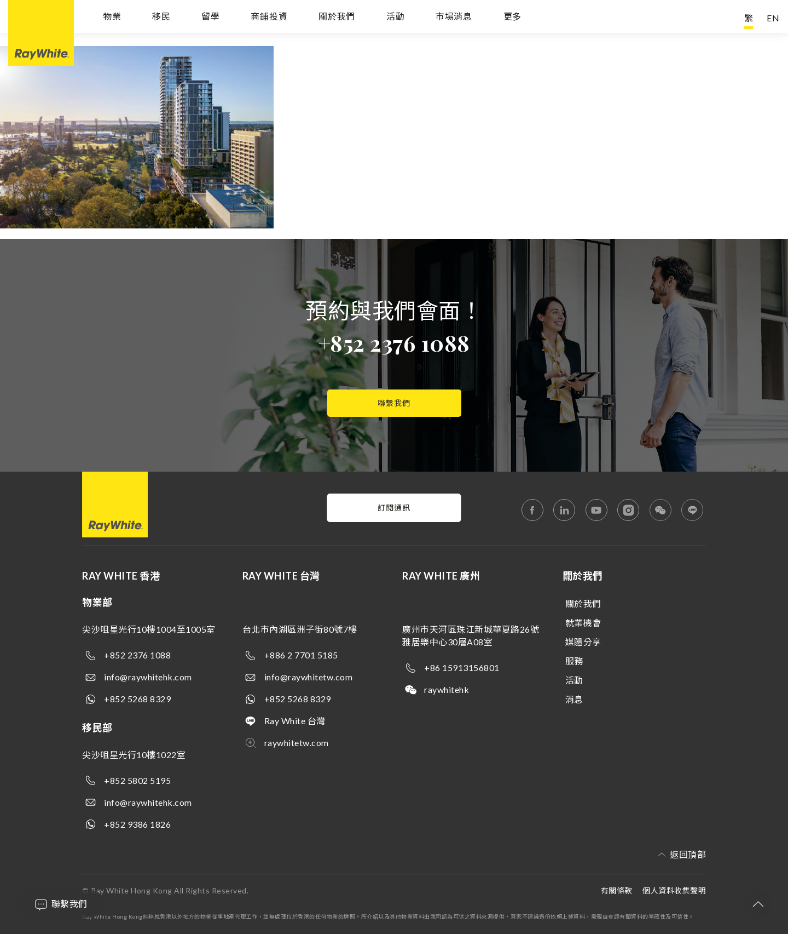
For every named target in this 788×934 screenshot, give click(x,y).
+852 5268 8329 (137, 699)
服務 (574, 661)
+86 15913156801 (462, 667)
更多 (512, 18)
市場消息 (454, 18)
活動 (395, 18)
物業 (112, 18)
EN (773, 18)
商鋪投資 (269, 18)
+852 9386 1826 (137, 824)
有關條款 (617, 890)
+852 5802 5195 (137, 780)
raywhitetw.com (296, 742)
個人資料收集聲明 (674, 890)
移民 (161, 18)
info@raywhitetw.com (308, 677)
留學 (210, 18)
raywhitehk (446, 689)
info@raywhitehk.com (148, 677)
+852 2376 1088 (394, 342)
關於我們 (336, 18)
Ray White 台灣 (295, 720)
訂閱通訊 (394, 507)
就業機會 (583, 622)
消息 (574, 699)
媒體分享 (583, 642)
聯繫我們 (394, 403)
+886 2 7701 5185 (301, 655)
